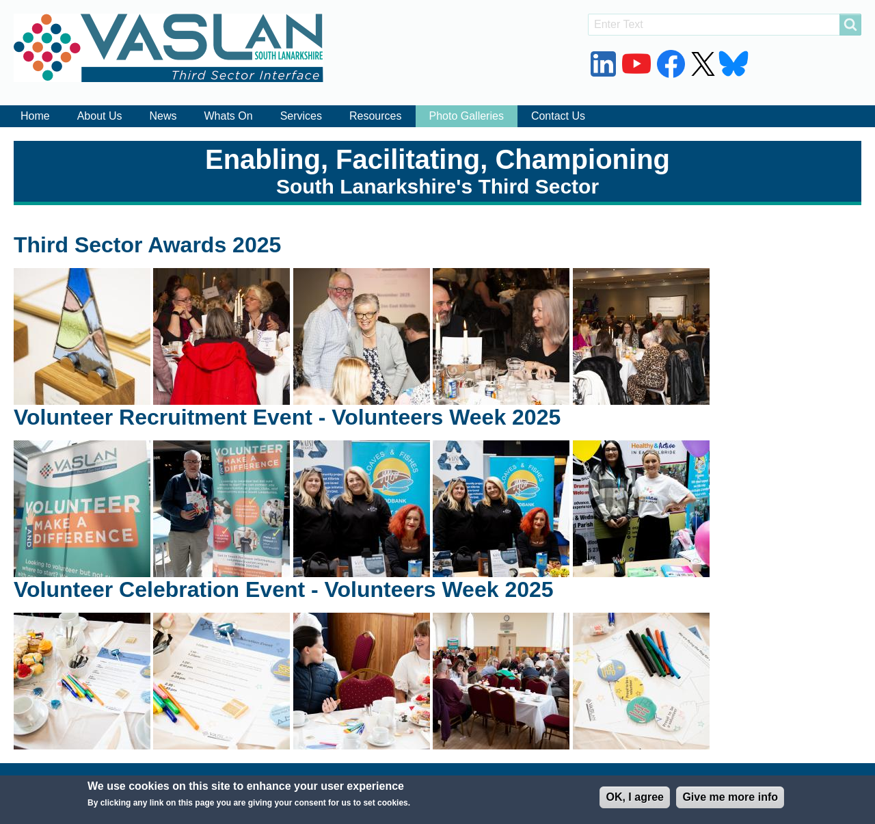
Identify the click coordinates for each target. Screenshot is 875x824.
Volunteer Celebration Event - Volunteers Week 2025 (284, 589)
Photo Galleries (466, 116)
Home (35, 116)
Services (301, 116)
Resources (375, 116)
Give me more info (730, 802)
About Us (99, 116)
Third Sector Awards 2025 (147, 244)
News (163, 116)
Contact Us (558, 116)
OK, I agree (634, 802)
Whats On (228, 116)
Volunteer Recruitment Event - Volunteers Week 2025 (287, 417)
